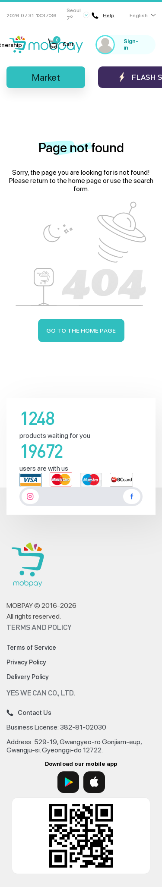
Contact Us (28, 713)
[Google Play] (68, 782)
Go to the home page (81, 330)
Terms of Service (31, 647)
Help (103, 15)
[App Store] (94, 782)
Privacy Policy (26, 662)
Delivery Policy (27, 677)
